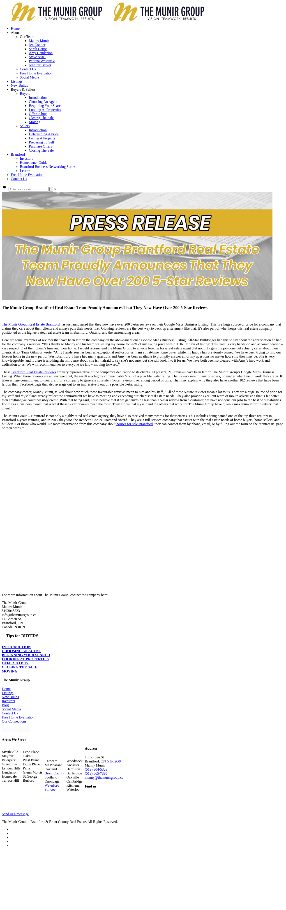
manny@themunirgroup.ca (104, 777)
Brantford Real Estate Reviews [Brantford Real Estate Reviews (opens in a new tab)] (33, 372)
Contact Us (10, 713)
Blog (5, 705)
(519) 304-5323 (96, 769)
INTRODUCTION (16, 647)
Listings (8, 693)
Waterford (52, 785)
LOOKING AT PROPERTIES (25, 659)
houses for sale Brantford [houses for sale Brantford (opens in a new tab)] (134, 424)
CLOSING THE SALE (19, 667)
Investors (8, 701)
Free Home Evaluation (18, 717)
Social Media (11, 709)
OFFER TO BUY (15, 663)
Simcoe (50, 789)
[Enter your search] (28, 189)
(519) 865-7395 (96, 773)
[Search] (51, 189)
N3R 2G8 (114, 761)
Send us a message (15, 814)
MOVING (9, 671)
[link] (55, 189)
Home (6, 689)
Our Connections (14, 721)
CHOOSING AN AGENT (21, 651)
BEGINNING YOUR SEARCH (26, 655)
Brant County (54, 773)
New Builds (10, 697)
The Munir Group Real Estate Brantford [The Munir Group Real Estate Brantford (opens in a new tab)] (31, 324)
